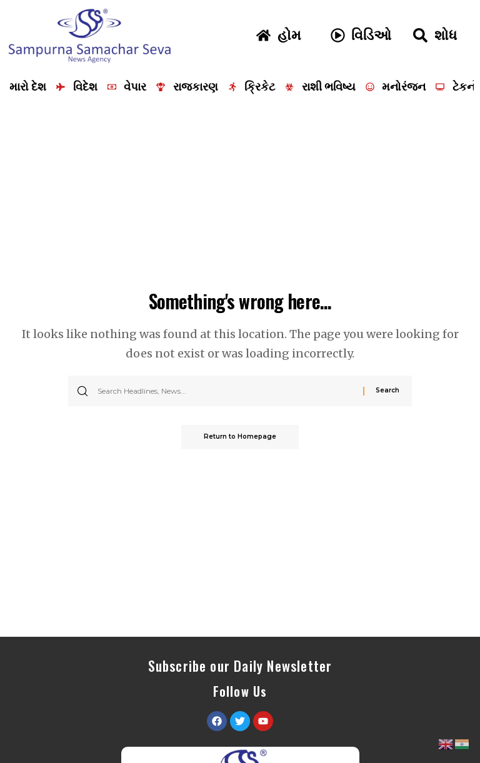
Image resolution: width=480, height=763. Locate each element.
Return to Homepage (240, 437)
